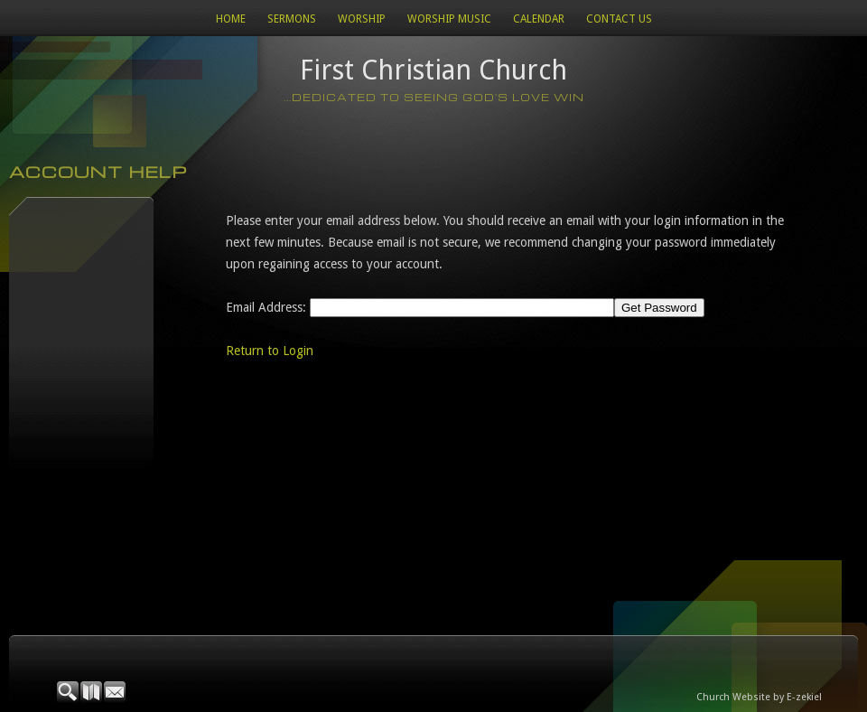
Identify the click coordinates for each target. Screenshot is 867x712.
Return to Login (269, 350)
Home (231, 19)
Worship (362, 19)
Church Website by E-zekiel (759, 697)
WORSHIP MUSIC (449, 19)
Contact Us (619, 19)
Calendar (538, 19)
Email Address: (266, 307)
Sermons (291, 19)
